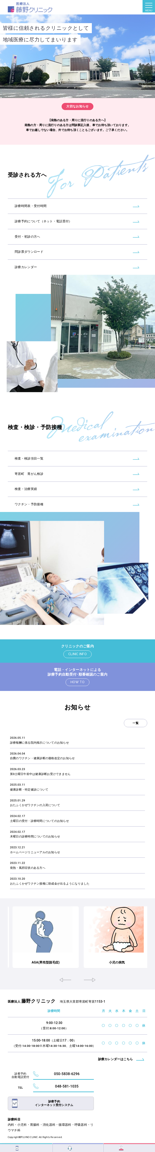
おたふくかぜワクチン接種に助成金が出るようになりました (50, 883)
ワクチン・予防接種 (29, 512)
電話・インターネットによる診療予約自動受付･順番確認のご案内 (77, 672)
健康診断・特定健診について (29, 789)
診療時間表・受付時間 (30, 213)
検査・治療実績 (26, 496)
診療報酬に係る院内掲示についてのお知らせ (39, 742)
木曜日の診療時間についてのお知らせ (35, 836)
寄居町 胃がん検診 (29, 481)
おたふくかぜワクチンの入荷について (35, 805)
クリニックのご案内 (77, 646)
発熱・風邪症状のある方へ (27, 867)
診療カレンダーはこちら (115, 1058)
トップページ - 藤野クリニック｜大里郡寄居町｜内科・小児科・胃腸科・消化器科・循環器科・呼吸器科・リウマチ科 (30, 7)
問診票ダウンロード (29, 259)
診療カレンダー (26, 274)
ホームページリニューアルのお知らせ (35, 852)
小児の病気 (142, 962)
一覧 (136, 723)
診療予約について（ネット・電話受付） (43, 229)
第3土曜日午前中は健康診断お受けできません (40, 774)
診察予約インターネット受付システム (54, 1102)
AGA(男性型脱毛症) (77, 962)
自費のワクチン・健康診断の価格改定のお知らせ (42, 758)
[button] (65, 979)
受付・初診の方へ (27, 244)
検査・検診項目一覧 (29, 466)
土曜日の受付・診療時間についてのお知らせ (39, 821)
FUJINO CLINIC (29, 1136)
